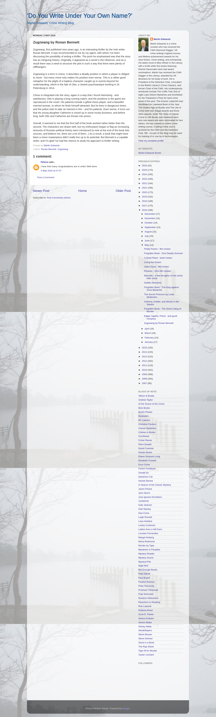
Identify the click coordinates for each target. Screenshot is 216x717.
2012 (145, 361)
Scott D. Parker (146, 614)
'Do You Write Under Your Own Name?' (79, 15)
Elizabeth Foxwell (147, 460)
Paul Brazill (144, 578)
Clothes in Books (146, 432)
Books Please (145, 412)
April (147, 328)
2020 (145, 192)
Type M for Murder (147, 650)
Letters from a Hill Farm (150, 529)
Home (82, 191)
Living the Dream (152, 262)
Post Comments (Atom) (59, 197)
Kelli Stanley (144, 509)
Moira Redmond (146, 541)
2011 (145, 365)
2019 (145, 196)
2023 (145, 179)
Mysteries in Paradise (149, 549)
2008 (145, 378)
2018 (145, 201)
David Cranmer (146, 448)
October (149, 222)
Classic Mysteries (147, 428)
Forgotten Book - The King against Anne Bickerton (161, 288)
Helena (44, 162)
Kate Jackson (145, 505)
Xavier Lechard (146, 654)
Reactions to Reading (149, 602)
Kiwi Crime (143, 513)
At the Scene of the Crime (151, 404)
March (148, 333)
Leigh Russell (145, 517)
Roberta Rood (145, 610)
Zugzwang (63, 149)
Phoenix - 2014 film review (157, 271)
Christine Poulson (147, 424)
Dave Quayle (145, 444)
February (149, 337)
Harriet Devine (145, 481)
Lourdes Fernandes (148, 533)
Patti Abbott (144, 573)
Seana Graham (146, 618)
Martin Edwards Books (149, 153)
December (150, 214)
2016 (145, 210)
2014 (145, 352)
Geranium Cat (145, 476)
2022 (145, 183)
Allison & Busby (146, 396)
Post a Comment (45, 177)
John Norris (144, 493)
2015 (145, 347)
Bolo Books (144, 408)
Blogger (126, 708)
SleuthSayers (145, 630)
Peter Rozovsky (146, 586)
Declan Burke (145, 452)
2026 (145, 165)
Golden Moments (152, 282)
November (150, 218)
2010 (145, 370)
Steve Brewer (145, 634)
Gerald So (143, 472)
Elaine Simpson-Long (149, 456)
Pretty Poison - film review (157, 249)
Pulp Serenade (145, 594)
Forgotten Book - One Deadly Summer (163, 253)
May (147, 245)
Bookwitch (143, 416)
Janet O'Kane (145, 489)
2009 (145, 374)
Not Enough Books (147, 569)
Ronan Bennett (48, 149)
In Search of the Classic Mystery (154, 485)
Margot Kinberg (146, 537)
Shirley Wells (145, 626)
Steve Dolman (145, 638)
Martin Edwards (162, 39)
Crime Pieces (145, 440)
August (148, 231)
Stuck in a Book (146, 642)
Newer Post (41, 191)
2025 (145, 170)
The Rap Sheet (146, 646)
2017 (145, 205)
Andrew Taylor (145, 400)
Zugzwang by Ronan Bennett (158, 323)
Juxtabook (143, 501)
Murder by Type (146, 545)
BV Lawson (144, 420)
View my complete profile (151, 140)
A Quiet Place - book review (158, 258)
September (150, 227)
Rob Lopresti (144, 606)
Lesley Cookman (146, 525)
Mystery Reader (146, 553)
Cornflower (143, 436)
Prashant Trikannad (148, 590)
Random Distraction (148, 598)
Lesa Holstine (145, 521)
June (147, 240)
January (149, 342)
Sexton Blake (145, 622)
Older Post (123, 191)
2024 (145, 174)
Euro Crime (144, 464)
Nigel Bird (143, 565)
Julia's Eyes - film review (156, 266)
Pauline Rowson (146, 582)
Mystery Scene (145, 557)
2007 (145, 383)
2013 (145, 356)
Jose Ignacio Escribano (150, 497)
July (147, 236)
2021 (145, 187)
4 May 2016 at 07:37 (51, 170)
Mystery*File (144, 561)
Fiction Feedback (147, 468)
